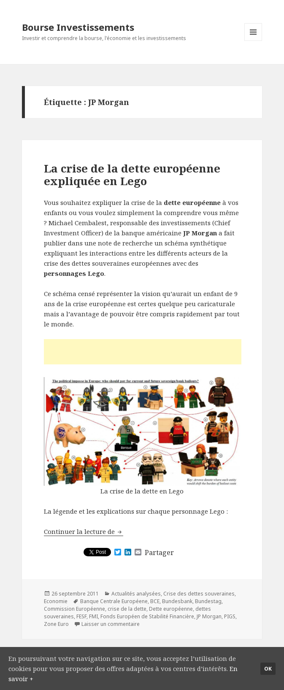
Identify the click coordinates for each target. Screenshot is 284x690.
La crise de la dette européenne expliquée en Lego (132, 175)
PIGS (229, 616)
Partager (159, 552)
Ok (268, 668)
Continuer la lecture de (83, 531)
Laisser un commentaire (110, 624)
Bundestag (208, 601)
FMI (93, 616)
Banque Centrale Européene (114, 601)
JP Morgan (209, 616)
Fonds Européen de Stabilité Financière (147, 616)
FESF (81, 616)
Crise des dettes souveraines (199, 593)
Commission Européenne (74, 608)
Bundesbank (177, 601)
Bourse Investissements (78, 27)
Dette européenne (171, 608)
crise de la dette (127, 608)
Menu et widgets (253, 40)
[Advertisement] (142, 351)
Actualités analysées (136, 593)
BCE (155, 601)
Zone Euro (56, 624)
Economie (56, 601)
